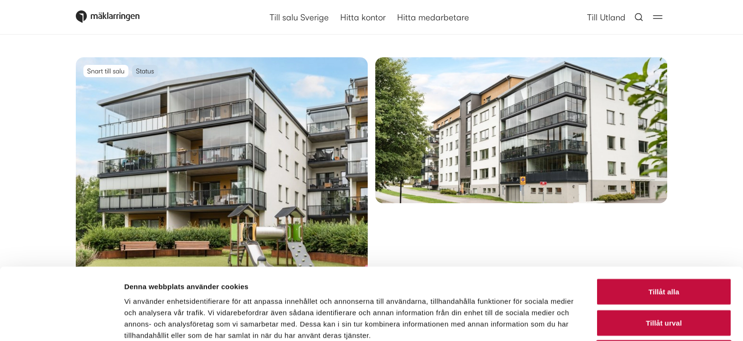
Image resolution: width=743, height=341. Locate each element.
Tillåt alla (663, 224)
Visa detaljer (515, 322)
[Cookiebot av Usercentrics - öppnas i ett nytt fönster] (61, 322)
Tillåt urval (664, 255)
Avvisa (663, 286)
